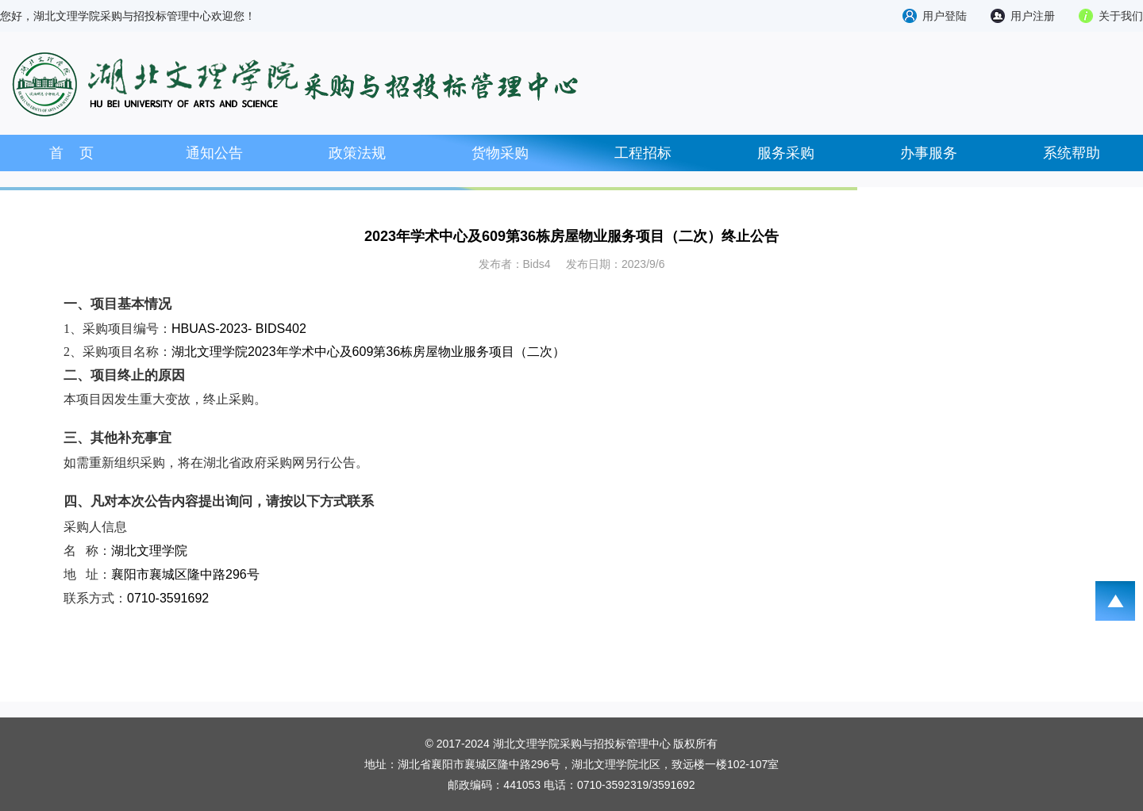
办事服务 (928, 153)
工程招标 (643, 153)
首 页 (71, 153)
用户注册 (1032, 16)
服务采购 (785, 153)
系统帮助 (1071, 153)
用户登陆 (944, 16)
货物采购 (500, 153)
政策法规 (357, 153)
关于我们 (1121, 16)
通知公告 (214, 153)
